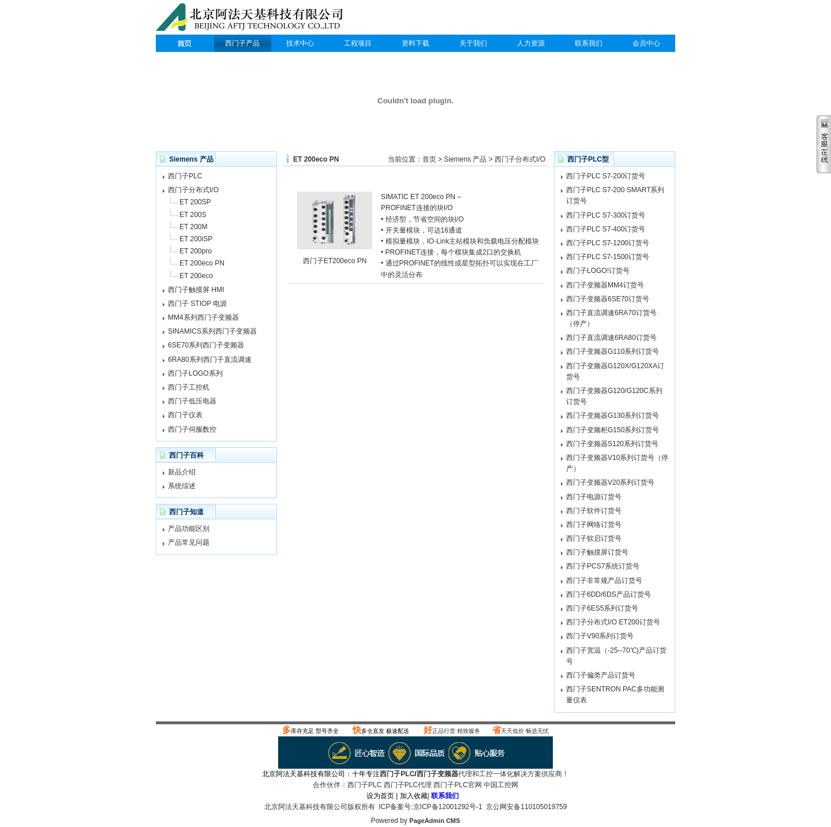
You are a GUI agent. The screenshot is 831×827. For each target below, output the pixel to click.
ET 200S (192, 215)
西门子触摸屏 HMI (196, 290)
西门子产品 (242, 43)
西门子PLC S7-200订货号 (605, 176)
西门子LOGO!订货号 (598, 271)
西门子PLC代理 (252, 18)
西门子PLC (185, 43)
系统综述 (182, 486)
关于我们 (473, 43)
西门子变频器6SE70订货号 (607, 299)
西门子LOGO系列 (195, 373)
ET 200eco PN (201, 263)
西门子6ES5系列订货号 (602, 608)
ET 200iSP (195, 239)
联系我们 (588, 43)
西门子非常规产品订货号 (604, 581)
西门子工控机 (188, 387)
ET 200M (193, 227)
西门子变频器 (437, 774)
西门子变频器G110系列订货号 (612, 351)
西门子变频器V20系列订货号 (610, 482)
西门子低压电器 (192, 401)
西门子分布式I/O (193, 190)
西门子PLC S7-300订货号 (605, 215)
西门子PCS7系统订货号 (602, 566)
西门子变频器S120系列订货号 (612, 444)
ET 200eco (196, 276)
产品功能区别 (188, 529)
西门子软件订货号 (594, 511)
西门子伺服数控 (192, 429)
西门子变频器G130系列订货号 (612, 415)
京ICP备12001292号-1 (447, 807)
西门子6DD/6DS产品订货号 (608, 594)
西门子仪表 (185, 415)
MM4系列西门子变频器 (203, 317)
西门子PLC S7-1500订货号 (607, 257)
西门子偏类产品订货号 (600, 675)
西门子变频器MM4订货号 (605, 285)
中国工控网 (501, 785)
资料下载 (415, 43)
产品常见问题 (188, 542)
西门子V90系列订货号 (600, 636)
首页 (429, 159)
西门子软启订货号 (594, 538)
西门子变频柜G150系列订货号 (612, 430)
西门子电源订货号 (594, 497)
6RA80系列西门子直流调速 (210, 360)
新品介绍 (182, 472)
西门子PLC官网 (457, 785)
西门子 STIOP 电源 (197, 304)
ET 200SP (195, 202)
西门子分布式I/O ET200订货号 (613, 622)
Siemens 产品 (465, 159)
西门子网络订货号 (594, 525)
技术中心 (300, 43)
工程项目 (358, 43)
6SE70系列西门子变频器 (206, 345)
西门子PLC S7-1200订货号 (607, 243)
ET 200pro (195, 251)
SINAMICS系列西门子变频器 (212, 331)
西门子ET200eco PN (335, 261)
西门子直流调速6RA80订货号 (611, 338)
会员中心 (646, 43)
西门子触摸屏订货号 (597, 552)
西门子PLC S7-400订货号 (605, 229)
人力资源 (531, 43)
